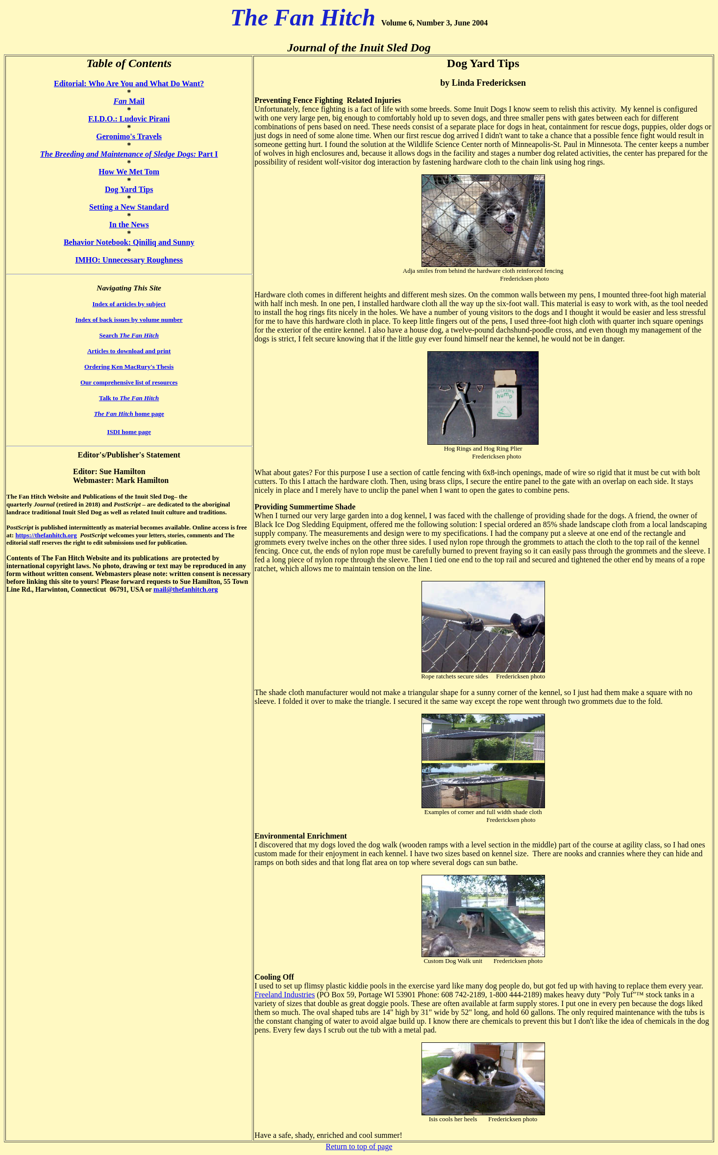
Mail (129, 101)
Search (128, 335)
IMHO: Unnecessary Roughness (129, 260)
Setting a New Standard (129, 207)
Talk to (129, 398)
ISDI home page (129, 431)
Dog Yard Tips (129, 189)
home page (129, 413)
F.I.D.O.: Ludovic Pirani (129, 119)
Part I (129, 154)
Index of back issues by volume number (129, 319)
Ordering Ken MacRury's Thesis (128, 366)
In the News (129, 224)
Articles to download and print (129, 351)
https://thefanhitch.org (45, 535)
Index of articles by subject (129, 304)
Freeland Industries (284, 994)
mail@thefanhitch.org (185, 589)
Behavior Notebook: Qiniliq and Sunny (129, 242)
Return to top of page (359, 1146)
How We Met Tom (129, 172)
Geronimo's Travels (129, 136)
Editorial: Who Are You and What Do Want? (129, 83)
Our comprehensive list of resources (128, 382)
